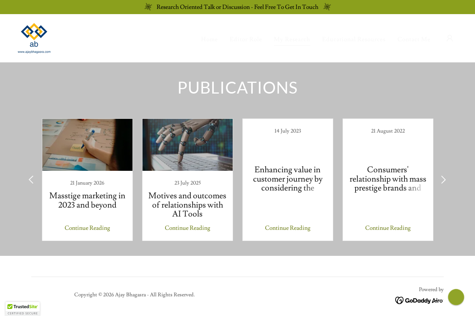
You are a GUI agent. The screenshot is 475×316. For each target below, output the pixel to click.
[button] (449, 38)
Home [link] (209, 39)
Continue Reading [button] (87, 228)
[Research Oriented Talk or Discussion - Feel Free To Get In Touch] (237, 7)
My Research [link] (292, 39)
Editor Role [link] (246, 39)
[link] (34, 36)
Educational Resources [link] (354, 39)
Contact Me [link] (413, 39)
